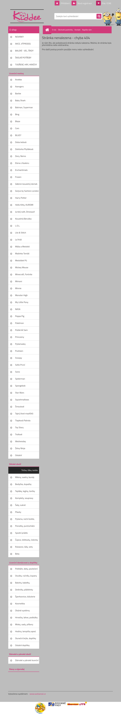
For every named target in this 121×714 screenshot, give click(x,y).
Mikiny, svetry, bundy (24, 477)
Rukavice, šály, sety (24, 546)
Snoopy (18, 357)
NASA (17, 309)
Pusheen (19, 350)
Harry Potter (21, 197)
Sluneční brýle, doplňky (25, 638)
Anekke (18, 79)
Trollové (18, 434)
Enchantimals (21, 170)
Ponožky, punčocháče (25, 526)
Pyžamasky (20, 344)
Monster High (21, 295)
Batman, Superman (24, 107)
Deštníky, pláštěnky (24, 589)
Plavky (18, 512)
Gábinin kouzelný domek (26, 184)
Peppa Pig (19, 316)
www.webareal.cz (38, 693)
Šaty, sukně (20, 505)
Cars (17, 128)
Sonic (17, 371)
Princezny (19, 337)
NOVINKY (19, 36)
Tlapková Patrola (22, 420)
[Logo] (27, 16)
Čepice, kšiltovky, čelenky (26, 539)
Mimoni (18, 281)
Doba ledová (20, 142)
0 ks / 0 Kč (106, 3)
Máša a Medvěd (22, 246)
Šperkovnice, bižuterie (25, 596)
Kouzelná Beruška (23, 218)
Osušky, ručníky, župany (26, 575)
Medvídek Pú (21, 260)
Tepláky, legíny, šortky (25, 491)
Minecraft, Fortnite (23, 274)
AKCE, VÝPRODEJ (23, 43)
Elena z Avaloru (22, 163)
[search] (98, 16)
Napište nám (87, 29)
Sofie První (20, 364)
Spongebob (20, 385)
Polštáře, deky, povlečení (26, 568)
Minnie (18, 288)
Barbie (18, 93)
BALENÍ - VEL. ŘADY (24, 50)
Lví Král (18, 239)
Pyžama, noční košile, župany (25, 519)
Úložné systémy (22, 610)
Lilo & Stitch (20, 232)
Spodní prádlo (21, 532)
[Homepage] (47, 29)
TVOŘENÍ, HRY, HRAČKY (26, 64)
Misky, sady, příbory (24, 624)
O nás (54, 29)
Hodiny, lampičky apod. (25, 631)
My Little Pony (21, 302)
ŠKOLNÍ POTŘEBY (23, 57)
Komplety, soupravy (24, 498)
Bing (17, 114)
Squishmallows (22, 399)
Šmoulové (19, 406)
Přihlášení (65, 3)
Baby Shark (20, 100)
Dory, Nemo (20, 156)
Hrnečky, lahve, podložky (26, 617)
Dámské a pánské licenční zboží (26, 661)
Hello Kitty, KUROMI (24, 204)
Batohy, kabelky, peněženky (22, 583)
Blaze (17, 121)
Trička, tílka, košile (29, 470)
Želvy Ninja (20, 448)
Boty (17, 553)
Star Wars (19, 392)
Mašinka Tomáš (22, 253)
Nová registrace (84, 3)
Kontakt (77, 29)
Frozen (18, 177)
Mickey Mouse (21, 267)
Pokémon (19, 323)
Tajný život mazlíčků (24, 413)
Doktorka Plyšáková (24, 149)
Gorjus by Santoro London (27, 190)
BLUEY (18, 135)
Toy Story (19, 427)
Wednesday (20, 441)
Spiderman (20, 378)
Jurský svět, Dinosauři (25, 211)
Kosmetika (20, 603)
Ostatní (18, 455)
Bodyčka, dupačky (23, 484)
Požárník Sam (21, 330)
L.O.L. (17, 225)
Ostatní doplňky (22, 645)
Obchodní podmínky (65, 29)
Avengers (19, 86)
